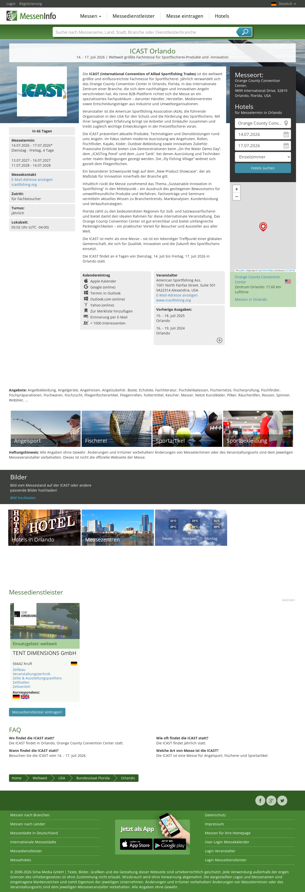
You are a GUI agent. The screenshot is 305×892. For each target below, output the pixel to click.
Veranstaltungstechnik (31, 673)
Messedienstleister (134, 16)
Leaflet (240, 270)
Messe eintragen (184, 16)
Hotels (222, 16)
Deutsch (287, 3)
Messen (90, 16)
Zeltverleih (21, 686)
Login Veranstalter (220, 851)
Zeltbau (19, 669)
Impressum (214, 824)
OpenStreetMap (265, 270)
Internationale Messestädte (33, 842)
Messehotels (20, 860)
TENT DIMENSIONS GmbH (44, 653)
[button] (263, 227)
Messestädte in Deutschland (34, 833)
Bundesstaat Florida (93, 778)
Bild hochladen (23, 497)
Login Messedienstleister (226, 860)
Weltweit (40, 778)
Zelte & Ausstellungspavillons (37, 678)
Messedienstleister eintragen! (37, 712)
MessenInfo (31, 15)
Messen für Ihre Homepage (228, 833)
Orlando (128, 778)
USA (61, 778)
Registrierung (30, 3)
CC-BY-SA (290, 270)
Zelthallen (21, 682)
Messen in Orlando (251, 299)
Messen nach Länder (27, 824)
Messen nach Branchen (30, 815)
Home (16, 778)
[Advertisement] (152, 371)
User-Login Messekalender (227, 842)
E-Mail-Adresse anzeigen (32, 179)
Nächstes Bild (76, 621)
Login (10, 3)
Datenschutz (215, 815)
